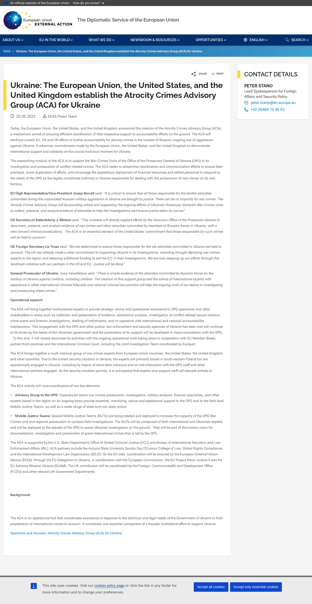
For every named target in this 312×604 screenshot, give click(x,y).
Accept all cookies (211, 587)
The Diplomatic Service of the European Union (128, 20)
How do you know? (89, 3)
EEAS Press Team (62, 116)
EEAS (7, 51)
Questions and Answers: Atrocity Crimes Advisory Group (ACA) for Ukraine (66, 533)
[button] (13, 40)
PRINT (216, 73)
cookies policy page (109, 585)
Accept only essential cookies (256, 587)
